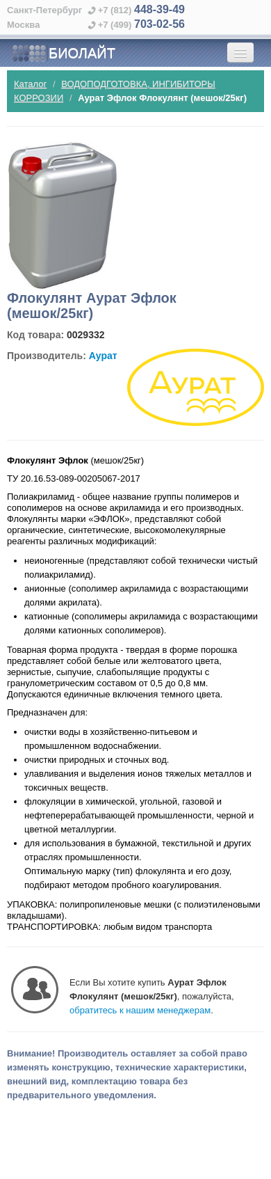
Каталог (30, 84)
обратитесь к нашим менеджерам (140, 1010)
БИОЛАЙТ (63, 54)
